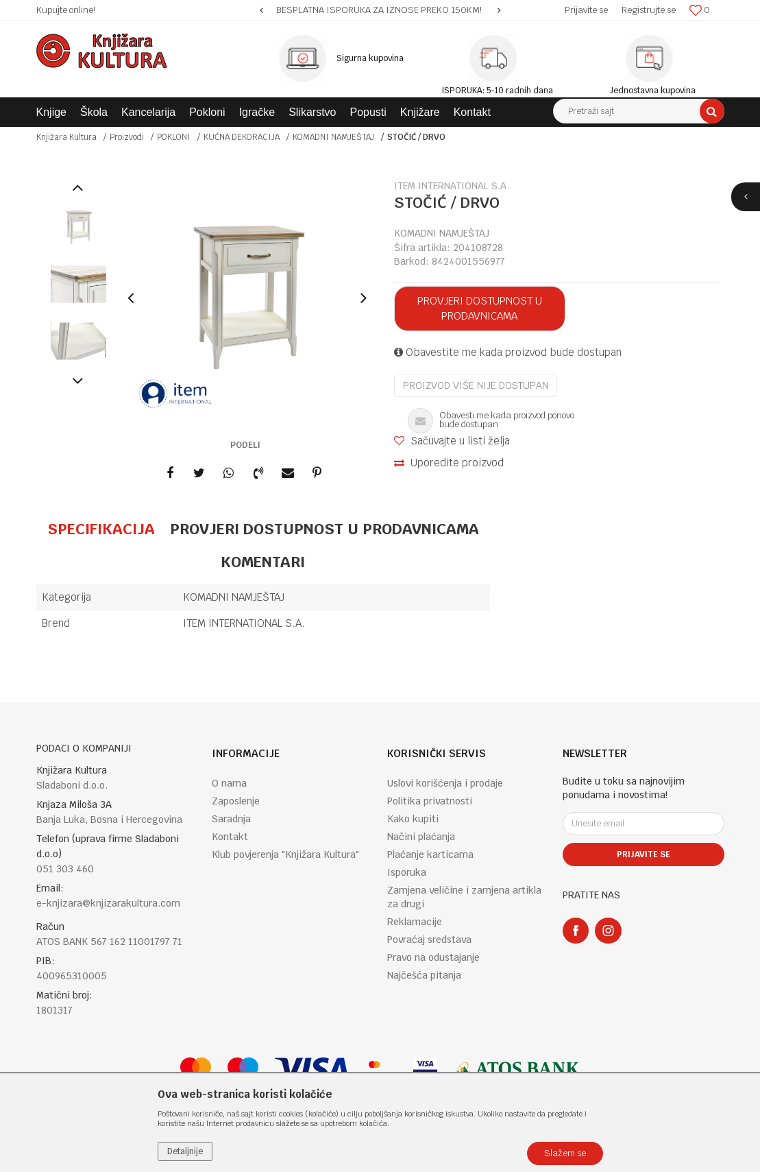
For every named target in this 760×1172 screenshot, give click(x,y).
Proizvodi (127, 137)
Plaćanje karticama (430, 854)
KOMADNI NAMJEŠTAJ (333, 137)
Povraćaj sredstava (429, 939)
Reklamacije (414, 922)
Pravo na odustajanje (433, 957)
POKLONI (174, 137)
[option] (380, 10)
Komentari (263, 561)
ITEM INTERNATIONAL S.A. (244, 623)
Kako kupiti (413, 819)
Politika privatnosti (429, 801)
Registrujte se (649, 10)
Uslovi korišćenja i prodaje (445, 783)
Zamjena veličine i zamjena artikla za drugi (464, 897)
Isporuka (406, 872)
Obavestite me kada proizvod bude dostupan (508, 352)
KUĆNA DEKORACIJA (242, 137)
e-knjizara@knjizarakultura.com (108, 903)
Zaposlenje (236, 801)
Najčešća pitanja (424, 975)
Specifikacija (101, 528)
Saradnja (231, 819)
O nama (229, 783)
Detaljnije (185, 1151)
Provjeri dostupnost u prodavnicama (479, 308)
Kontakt (230, 836)
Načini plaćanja (421, 836)
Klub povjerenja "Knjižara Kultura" (285, 854)
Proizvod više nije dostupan (475, 385)
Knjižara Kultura (66, 137)
